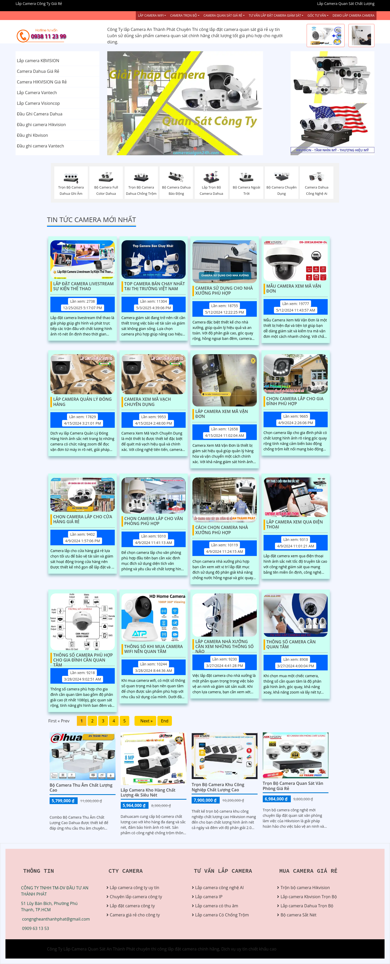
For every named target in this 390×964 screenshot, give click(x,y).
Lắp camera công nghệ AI (219, 887)
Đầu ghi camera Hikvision (41, 124)
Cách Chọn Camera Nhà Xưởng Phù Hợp (221, 530)
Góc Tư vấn (316, 15)
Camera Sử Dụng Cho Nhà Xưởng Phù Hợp (224, 291)
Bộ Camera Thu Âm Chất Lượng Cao (81, 787)
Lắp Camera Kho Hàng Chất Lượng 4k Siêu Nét (148, 792)
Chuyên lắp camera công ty (136, 897)
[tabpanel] (195, 103)
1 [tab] (187, 148)
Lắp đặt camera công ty (132, 906)
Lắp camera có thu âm (216, 906)
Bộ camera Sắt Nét (298, 915)
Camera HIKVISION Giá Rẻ (42, 82)
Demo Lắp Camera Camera (353, 15)
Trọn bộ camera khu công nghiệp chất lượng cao (218, 787)
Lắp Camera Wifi (151, 15)
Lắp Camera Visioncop (38, 103)
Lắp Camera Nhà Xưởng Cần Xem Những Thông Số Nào (224, 644)
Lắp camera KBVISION (38, 60)
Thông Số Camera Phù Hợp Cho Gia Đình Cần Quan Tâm (83, 658)
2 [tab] (195, 148)
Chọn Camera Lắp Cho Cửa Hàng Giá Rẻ (82, 519)
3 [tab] (202, 148)
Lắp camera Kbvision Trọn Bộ (308, 897)
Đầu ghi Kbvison (32, 135)
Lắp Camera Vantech (37, 92)
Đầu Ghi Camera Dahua (39, 114)
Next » (145, 721)
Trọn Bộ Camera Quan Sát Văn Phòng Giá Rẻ (293, 785)
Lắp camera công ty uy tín (134, 887)
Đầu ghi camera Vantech (40, 146)
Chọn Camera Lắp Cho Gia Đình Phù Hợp (295, 401)
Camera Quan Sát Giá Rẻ (223, 15)
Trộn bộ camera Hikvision (305, 887)
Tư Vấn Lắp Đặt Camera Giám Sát (275, 15)
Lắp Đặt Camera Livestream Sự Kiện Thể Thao (83, 286)
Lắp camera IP (209, 897)
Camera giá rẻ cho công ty (135, 915)
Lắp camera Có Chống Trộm (222, 915)
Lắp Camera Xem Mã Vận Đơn (221, 414)
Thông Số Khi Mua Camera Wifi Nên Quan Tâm (153, 649)
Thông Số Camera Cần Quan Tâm (291, 644)
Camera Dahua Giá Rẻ (38, 71)
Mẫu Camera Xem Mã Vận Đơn (293, 289)
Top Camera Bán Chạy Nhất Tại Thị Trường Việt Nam (154, 286)
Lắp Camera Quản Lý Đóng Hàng (82, 402)
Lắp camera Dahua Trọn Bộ (306, 906)
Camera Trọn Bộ (183, 15)
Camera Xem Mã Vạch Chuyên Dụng (147, 402)
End (165, 721)
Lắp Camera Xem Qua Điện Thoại (294, 525)
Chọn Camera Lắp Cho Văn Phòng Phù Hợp (153, 521)
